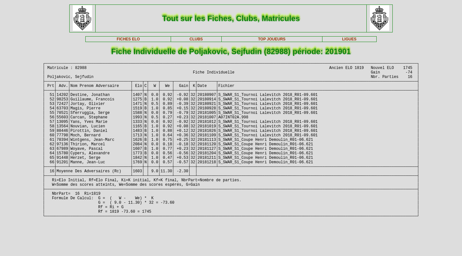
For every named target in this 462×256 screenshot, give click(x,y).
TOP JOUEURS (272, 39)
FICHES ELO (128, 39)
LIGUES (349, 39)
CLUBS (196, 39)
